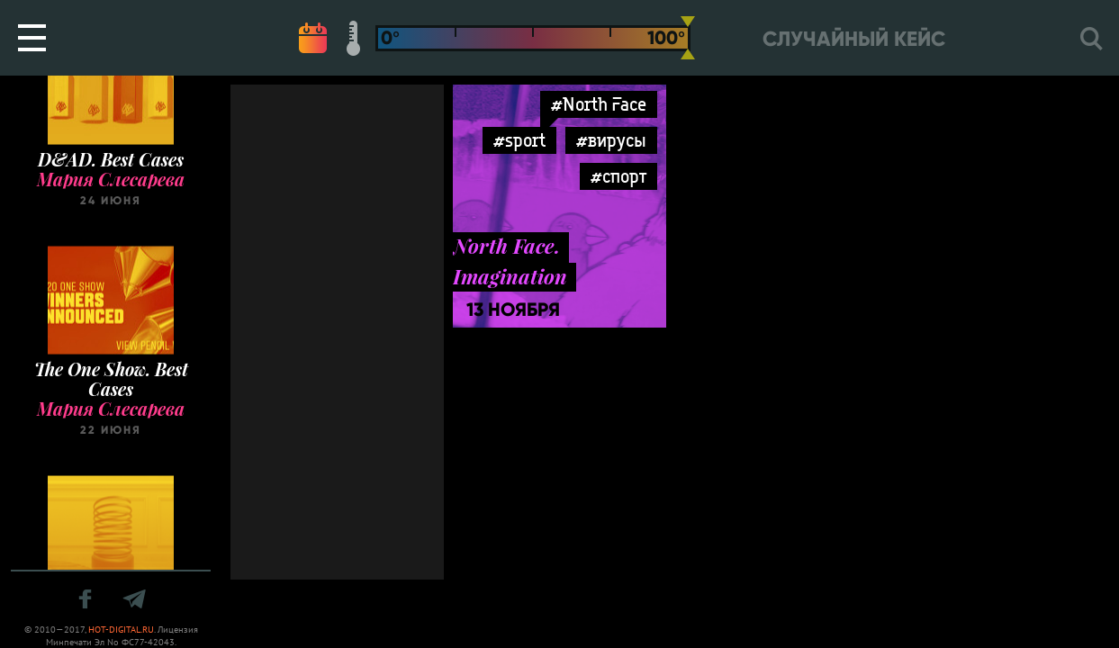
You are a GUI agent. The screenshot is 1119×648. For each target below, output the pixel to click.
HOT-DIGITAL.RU (121, 629)
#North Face (598, 104)
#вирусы (611, 140)
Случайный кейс (854, 39)
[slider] (688, 37)
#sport (519, 140)
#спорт (618, 176)
